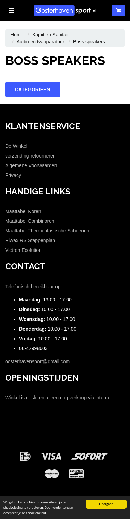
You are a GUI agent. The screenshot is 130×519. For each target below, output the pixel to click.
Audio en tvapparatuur (40, 41)
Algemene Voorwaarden (31, 165)
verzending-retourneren (30, 156)
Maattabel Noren (23, 211)
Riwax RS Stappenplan (30, 240)
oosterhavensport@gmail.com (37, 361)
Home (16, 34)
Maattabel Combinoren (29, 221)
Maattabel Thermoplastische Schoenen (47, 230)
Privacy (13, 175)
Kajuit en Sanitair (50, 34)
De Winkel (16, 146)
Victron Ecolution (23, 250)
